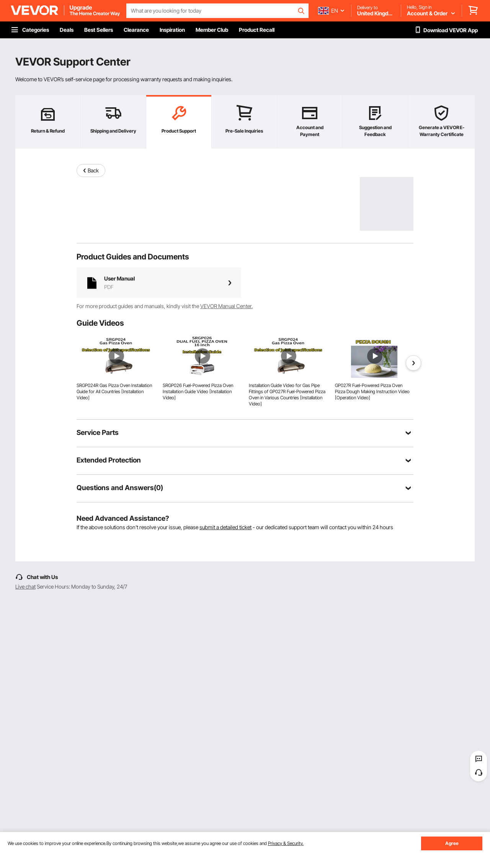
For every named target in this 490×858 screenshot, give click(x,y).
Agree (452, 843)
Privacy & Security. (286, 843)
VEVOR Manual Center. (226, 306)
